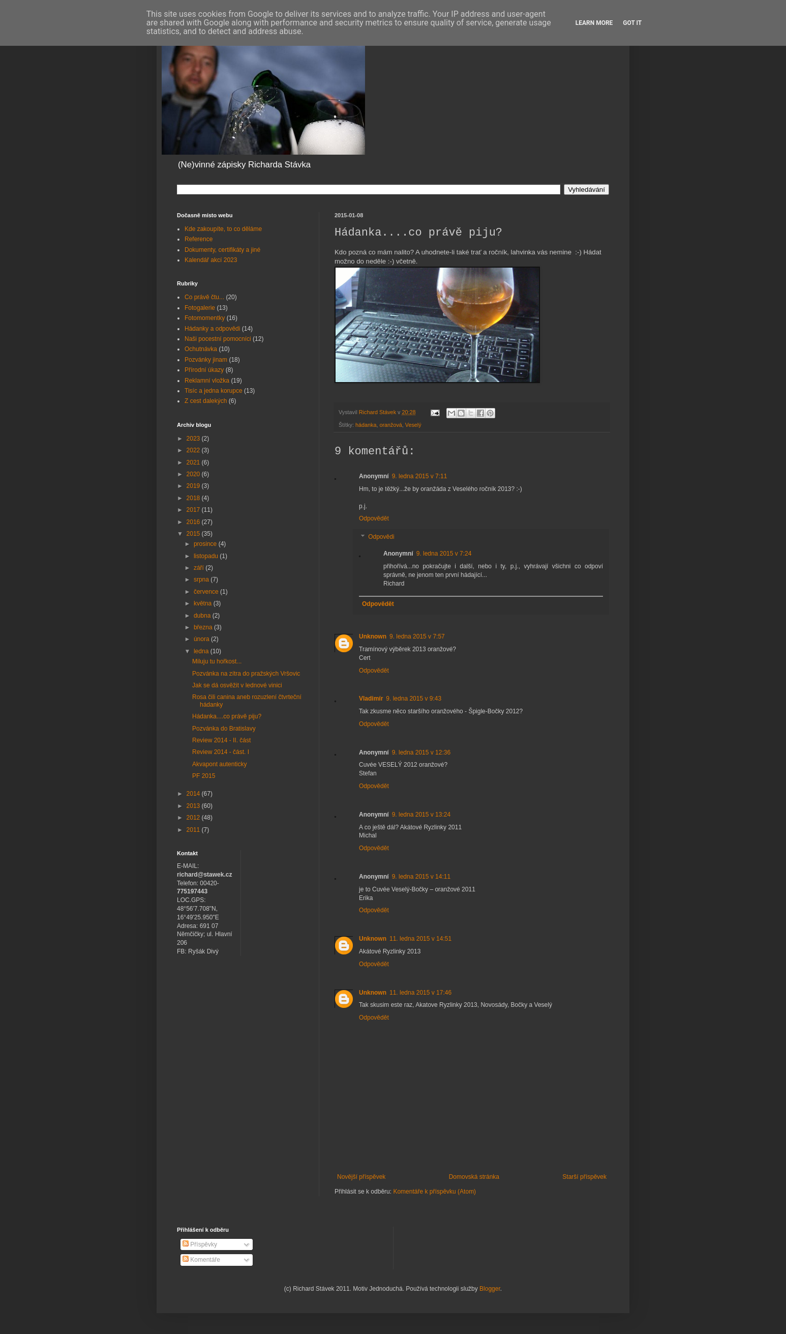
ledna (202, 651)
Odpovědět (374, 518)
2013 (194, 805)
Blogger (489, 1288)
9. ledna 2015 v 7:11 (419, 476)
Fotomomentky (205, 318)
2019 (194, 485)
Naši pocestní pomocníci (218, 338)
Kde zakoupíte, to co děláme (223, 229)
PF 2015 (203, 775)
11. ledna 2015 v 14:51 (420, 938)
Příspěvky (200, 1244)
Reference (199, 239)
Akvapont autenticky (219, 764)
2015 (194, 533)
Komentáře (201, 1259)
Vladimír (371, 698)
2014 (194, 793)
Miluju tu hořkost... (216, 661)
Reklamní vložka (207, 380)
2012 (194, 817)
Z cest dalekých (206, 400)
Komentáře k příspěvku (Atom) (434, 1191)
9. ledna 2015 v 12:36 (421, 752)
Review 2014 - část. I (220, 752)
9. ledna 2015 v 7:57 (417, 636)
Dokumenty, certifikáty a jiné (222, 249)
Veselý (413, 425)
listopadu (207, 556)
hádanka (365, 425)
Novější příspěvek (361, 1176)
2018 (194, 498)
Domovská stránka (474, 1176)
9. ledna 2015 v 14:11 (421, 876)
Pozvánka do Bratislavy (224, 728)
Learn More (594, 22)
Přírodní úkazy (204, 369)
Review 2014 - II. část (221, 740)
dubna (203, 615)
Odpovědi (381, 536)
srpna (202, 579)
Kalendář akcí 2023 (211, 260)
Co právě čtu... (204, 297)
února (202, 639)
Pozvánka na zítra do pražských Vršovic (246, 673)
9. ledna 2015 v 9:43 (413, 698)
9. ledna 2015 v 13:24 (421, 814)
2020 (194, 474)
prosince (206, 543)
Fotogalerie (200, 307)
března (204, 627)
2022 (194, 450)
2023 (194, 438)
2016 (194, 522)
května (204, 603)
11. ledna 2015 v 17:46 (420, 992)
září (199, 567)
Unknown (372, 636)
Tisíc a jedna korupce (214, 390)
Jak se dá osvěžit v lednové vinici (237, 685)
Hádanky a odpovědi (212, 328)
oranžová (390, 425)
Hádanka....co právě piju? (226, 716)
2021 (194, 462)
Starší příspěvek (584, 1176)
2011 (194, 829)
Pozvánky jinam (206, 359)
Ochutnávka (201, 349)
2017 (194, 509)
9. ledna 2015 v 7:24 (444, 553)
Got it (632, 22)
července (207, 591)
